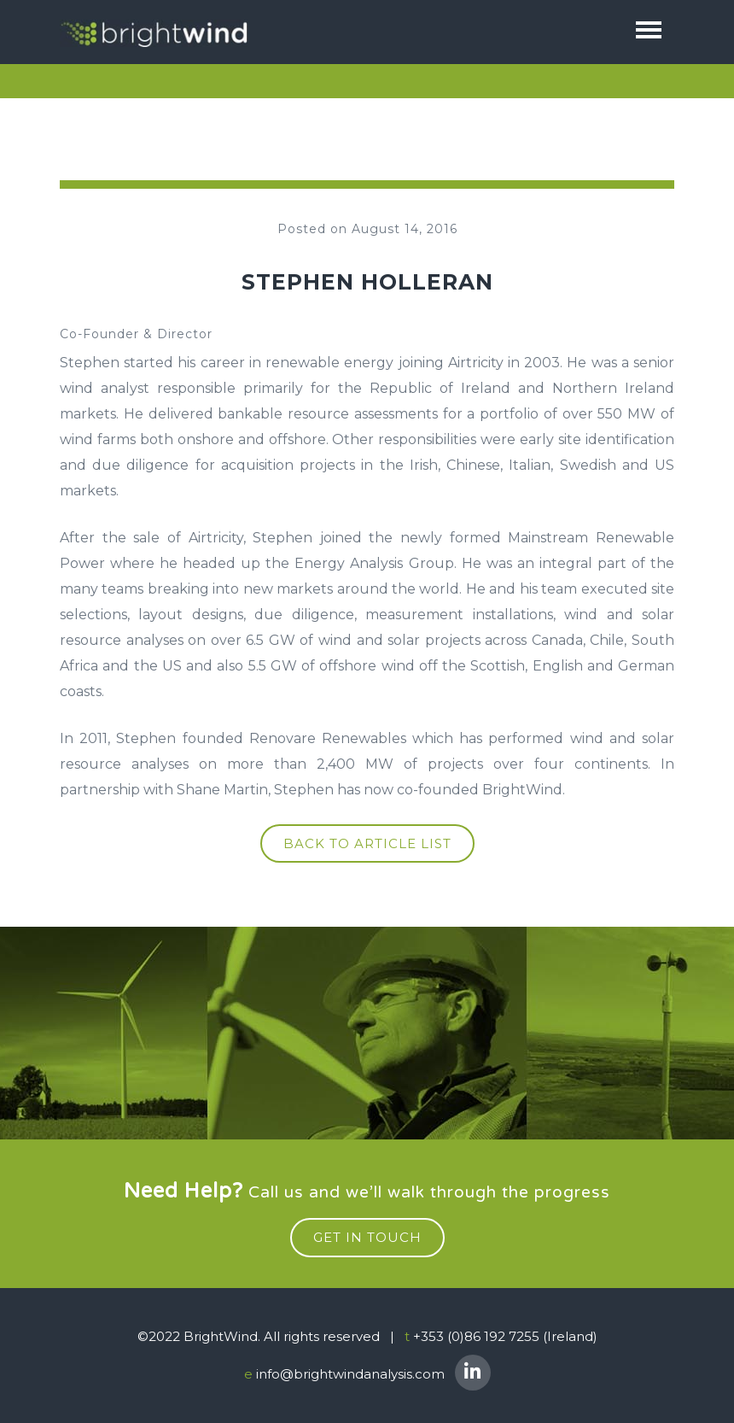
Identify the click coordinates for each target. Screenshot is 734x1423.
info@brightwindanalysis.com (350, 1374)
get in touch (367, 1237)
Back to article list (367, 843)
